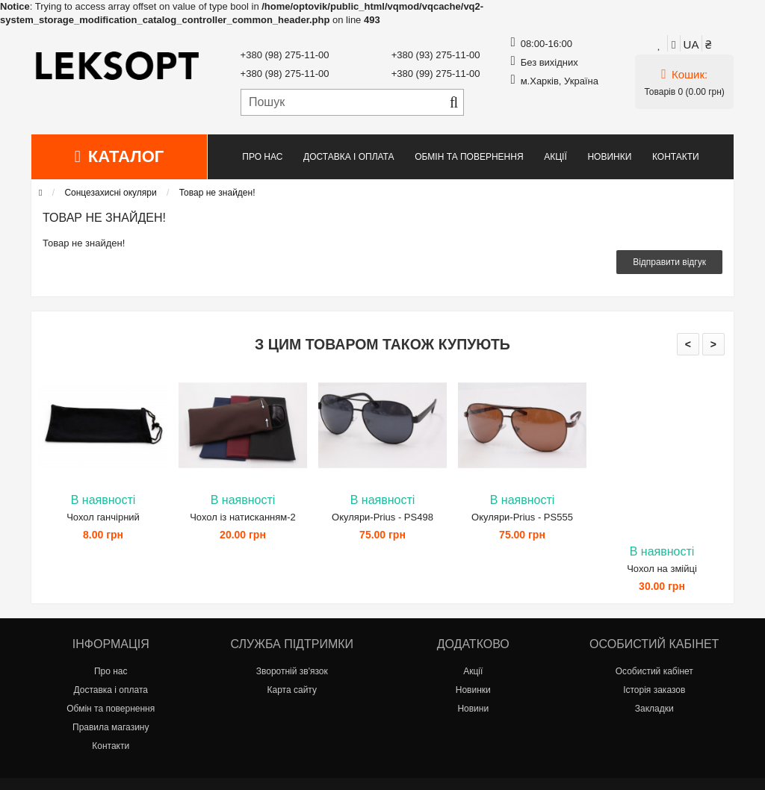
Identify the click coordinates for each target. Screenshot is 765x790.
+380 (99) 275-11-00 (435, 73)
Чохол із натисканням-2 (243, 517)
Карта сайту (292, 690)
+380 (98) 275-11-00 (285, 54)
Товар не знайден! (217, 192)
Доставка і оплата (348, 157)
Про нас (262, 157)
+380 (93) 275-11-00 (435, 54)
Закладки (654, 708)
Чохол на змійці (662, 568)
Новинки (609, 157)
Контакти (675, 157)
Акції (555, 157)
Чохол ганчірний (103, 517)
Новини (473, 708)
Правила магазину (110, 727)
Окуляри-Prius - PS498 (382, 517)
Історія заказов (654, 690)
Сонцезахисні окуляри (110, 192)
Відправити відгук (669, 262)
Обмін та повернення (469, 157)
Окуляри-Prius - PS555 (522, 517)
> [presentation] (713, 344)
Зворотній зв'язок (292, 671)
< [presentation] (688, 344)
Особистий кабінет (654, 671)
